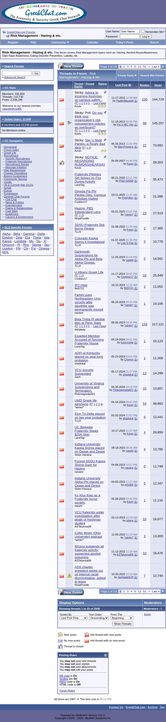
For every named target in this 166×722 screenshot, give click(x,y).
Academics (11, 214)
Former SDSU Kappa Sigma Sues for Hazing (89, 464)
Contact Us (116, 707)
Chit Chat (11, 199)
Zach (77, 376)
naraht (129, 259)
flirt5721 (79, 288)
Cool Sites (11, 211)
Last (155, 66)
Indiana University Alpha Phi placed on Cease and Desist (88, 481)
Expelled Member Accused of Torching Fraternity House (89, 339)
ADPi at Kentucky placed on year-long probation (88, 356)
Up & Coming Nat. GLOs (18, 184)
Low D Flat (127, 242)
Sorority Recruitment (17, 158)
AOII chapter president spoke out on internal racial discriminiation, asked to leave (89, 574)
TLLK (77, 231)
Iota (46, 237)
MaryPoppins (125, 146)
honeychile (127, 342)
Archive (152, 707)
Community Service (15, 179)
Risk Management (15, 170)
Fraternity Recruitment (18, 161)
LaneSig (79, 184)
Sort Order (95, 614)
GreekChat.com (135, 707)
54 (145, 403)
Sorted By (65, 614)
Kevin (77, 106)
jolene (129, 520)
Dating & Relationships (18, 208)
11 (139, 66)
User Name (113, 31)
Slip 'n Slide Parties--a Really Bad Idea (89, 143)
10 (145, 388)
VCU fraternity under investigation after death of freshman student (89, 517)
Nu (39, 241)
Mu (31, 241)
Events (8, 190)
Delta (41, 234)
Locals (8, 181)
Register (13, 42)
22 (145, 145)
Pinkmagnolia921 (84, 393)
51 (144, 66)
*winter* (129, 214)
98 (145, 123)
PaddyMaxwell (125, 100)
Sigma (36, 245)
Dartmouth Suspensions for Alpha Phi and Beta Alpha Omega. (88, 257)
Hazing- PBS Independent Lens (87, 210)
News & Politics (14, 202)
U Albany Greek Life (88, 272)
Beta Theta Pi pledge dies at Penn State (89, 321)
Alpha (6, 234)
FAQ (33, 42)
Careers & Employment (19, 216)
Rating (102, 83)
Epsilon (7, 237)
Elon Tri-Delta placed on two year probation (90, 415)
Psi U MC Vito (125, 124)
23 (145, 213)
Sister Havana (82, 454)
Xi (45, 241)
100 (144, 99)
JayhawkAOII (126, 577)
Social (7, 187)
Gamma (28, 234)
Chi (25, 248)
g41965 (129, 484)
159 (144, 324)
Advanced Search (15, 77)
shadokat (79, 363)
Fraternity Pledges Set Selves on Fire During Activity (87, 177)
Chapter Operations (15, 173)
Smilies (63, 678)
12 (145, 373)
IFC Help (80, 285)
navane (78, 312)
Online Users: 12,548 (17, 119)
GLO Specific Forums (18, 227)
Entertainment (13, 205)
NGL (5, 252)
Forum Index (11, 149)
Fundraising (11, 193)
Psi (33, 248)
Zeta (19, 237)
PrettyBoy (128, 197)
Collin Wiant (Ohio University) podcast (88, 534)
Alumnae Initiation (16, 167)
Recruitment (11, 155)
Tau (46, 245)
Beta (16, 234)
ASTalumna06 (82, 526)
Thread (78, 83)
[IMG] (62, 681)
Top (162, 707)
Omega (44, 248)
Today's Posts (125, 42)
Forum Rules (67, 690)
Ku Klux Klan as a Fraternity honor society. (87, 498)
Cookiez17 (80, 201)
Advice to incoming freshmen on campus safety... (88, 96)
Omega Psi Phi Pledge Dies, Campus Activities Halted (90, 194)
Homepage (10, 146)
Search (154, 42)
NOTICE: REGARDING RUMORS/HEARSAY (89, 160)
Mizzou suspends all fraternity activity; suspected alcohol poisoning (89, 551)
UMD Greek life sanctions (85, 402)
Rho (26, 245)
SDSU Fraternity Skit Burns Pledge (89, 226)
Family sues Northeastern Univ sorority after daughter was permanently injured (88, 302)
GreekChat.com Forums (21, 32)
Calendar (92, 42)
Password (112, 36)
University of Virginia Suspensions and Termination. (89, 387)
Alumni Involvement (15, 176)
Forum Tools (126, 75)
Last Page (99, 103)
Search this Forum (152, 75)
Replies (144, 85)
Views (158, 85)
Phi (18, 248)
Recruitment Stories (17, 164)
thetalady (79, 329)
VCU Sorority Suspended (83, 371)
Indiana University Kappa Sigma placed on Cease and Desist (89, 447)
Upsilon (7, 248)
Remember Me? (153, 31)
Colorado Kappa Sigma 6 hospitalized (89, 240)
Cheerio (129, 359)
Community (60, 42)
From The (116, 614)
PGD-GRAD (126, 180)
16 (145, 275)
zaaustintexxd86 (12, 108)
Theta (37, 237)
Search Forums (14, 66)
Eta (27, 237)
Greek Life (10, 152)
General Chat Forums (17, 196)
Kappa (7, 241)
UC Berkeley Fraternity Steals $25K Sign (86, 430)
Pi (18, 245)
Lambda (20, 241)
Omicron (8, 245)
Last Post (121, 84)
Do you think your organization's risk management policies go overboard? (89, 120)
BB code (64, 675)
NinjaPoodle (81, 218)
